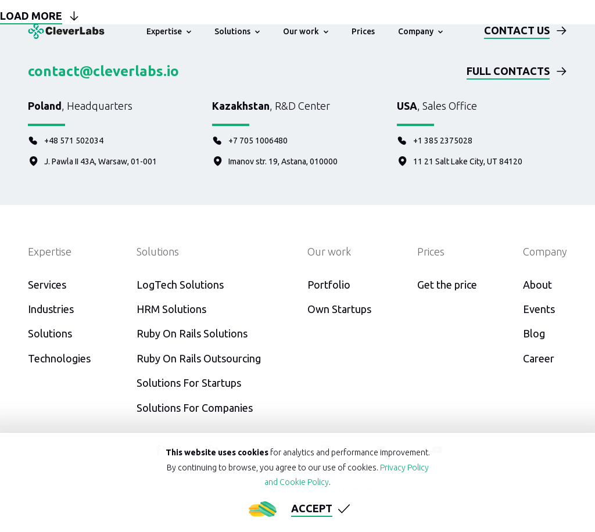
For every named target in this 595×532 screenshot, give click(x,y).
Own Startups (339, 309)
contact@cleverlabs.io (103, 71)
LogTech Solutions (180, 284)
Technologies (59, 358)
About (537, 284)
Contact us (517, 30)
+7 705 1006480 (250, 140)
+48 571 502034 (65, 140)
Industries (51, 309)
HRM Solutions (171, 309)
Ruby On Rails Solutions (192, 333)
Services (47, 284)
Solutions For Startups (189, 383)
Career (538, 358)
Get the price (447, 284)
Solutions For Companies (195, 408)
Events (539, 309)
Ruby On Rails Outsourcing (199, 358)
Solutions (50, 333)
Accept (311, 508)
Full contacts (508, 71)
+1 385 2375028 (434, 140)
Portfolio (328, 284)
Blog (534, 333)
